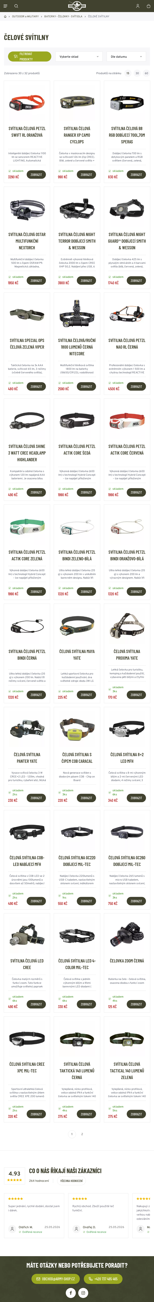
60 (146, 73)
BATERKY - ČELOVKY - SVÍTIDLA (63, 16)
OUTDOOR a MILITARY (25, 16)
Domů (5, 16)
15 (128, 73)
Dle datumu (119, 56)
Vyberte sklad (69, 56)
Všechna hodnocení (71, 1181)
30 (137, 73)
